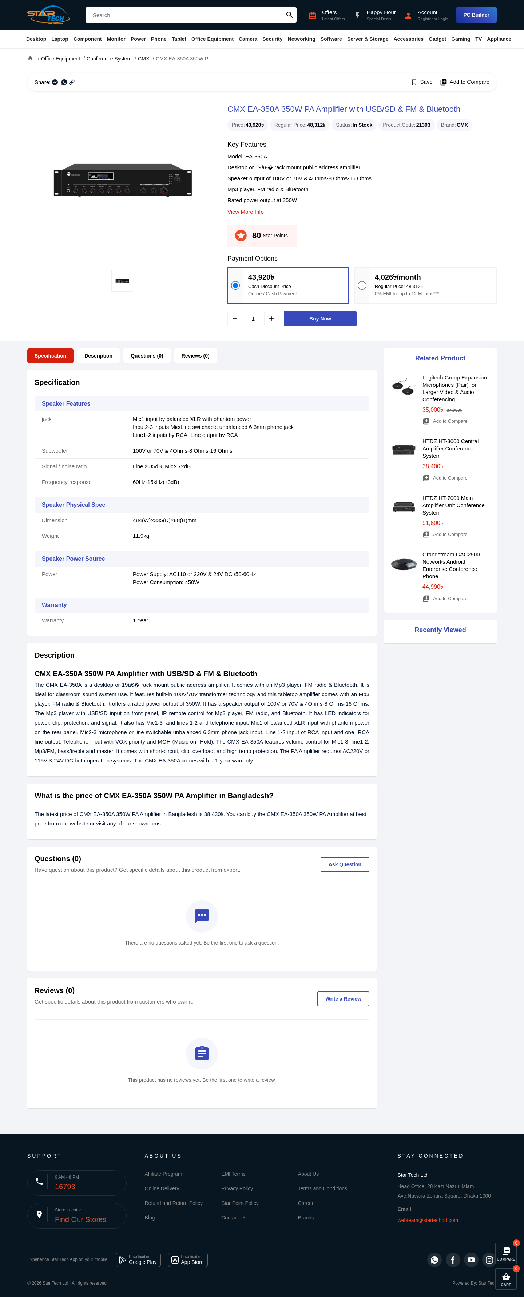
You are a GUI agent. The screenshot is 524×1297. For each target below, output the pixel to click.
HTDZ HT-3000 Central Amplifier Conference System (450, 448)
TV (478, 39)
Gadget (437, 39)
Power (138, 39)
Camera (248, 39)
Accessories (408, 39)
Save (421, 82)
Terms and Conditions (322, 1188)
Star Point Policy (240, 1203)
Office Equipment (212, 39)
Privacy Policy (237, 1188)
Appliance (499, 39)
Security (272, 39)
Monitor (116, 39)
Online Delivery (162, 1188)
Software (331, 39)
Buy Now (320, 319)
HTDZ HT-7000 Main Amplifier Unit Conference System (453, 505)
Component (88, 39)
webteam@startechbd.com (428, 1220)
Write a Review (343, 999)
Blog (150, 1218)
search (289, 15)
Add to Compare (464, 82)
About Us (308, 1174)
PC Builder (476, 15)
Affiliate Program (163, 1174)
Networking (301, 39)
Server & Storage (368, 39)
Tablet (179, 39)
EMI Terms (233, 1174)
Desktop (36, 39)
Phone (159, 39)
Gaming (460, 39)
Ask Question (345, 864)
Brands (306, 1218)
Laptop (59, 39)
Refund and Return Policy (174, 1203)
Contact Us (233, 1218)
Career (306, 1203)
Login (443, 19)
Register (425, 19)
